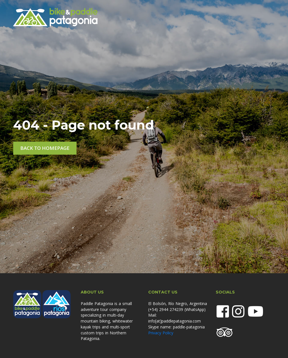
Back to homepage (44, 148)
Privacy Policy (160, 332)
